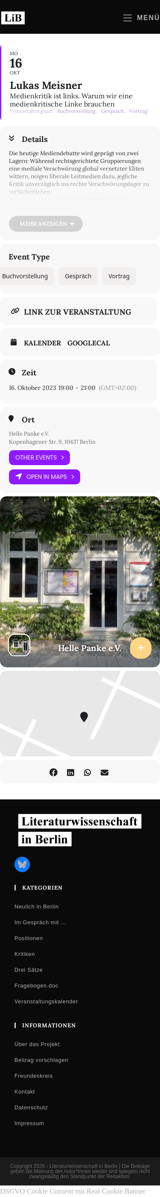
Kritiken (25, 954)
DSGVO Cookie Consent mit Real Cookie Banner (72, 1191)
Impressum (29, 1123)
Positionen (29, 938)
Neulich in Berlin (37, 906)
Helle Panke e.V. (29, 433)
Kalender (42, 343)
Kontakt (25, 1091)
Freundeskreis (34, 1076)
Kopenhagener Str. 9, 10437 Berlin (52, 441)
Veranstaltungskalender (46, 1001)
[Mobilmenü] (141, 17)
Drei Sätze (29, 970)
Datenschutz (31, 1107)
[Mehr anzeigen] (46, 224)
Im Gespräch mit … (41, 922)
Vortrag (118, 276)
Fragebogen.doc (36, 985)
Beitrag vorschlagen (41, 1060)
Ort (28, 420)
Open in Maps (44, 477)
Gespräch (78, 276)
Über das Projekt (37, 1044)
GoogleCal (88, 343)
